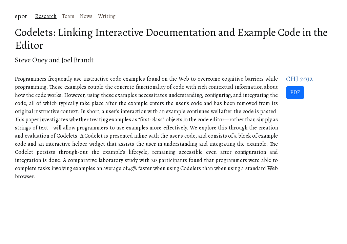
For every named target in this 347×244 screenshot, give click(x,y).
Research (46, 16)
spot (21, 16)
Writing (107, 16)
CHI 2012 (299, 79)
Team (68, 16)
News (86, 16)
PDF (295, 92)
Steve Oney (31, 60)
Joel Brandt (77, 60)
